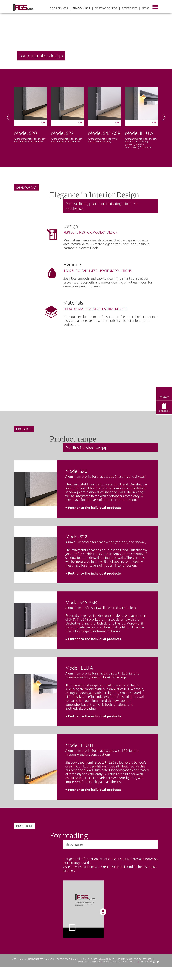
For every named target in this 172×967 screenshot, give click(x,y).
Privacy (96, 961)
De (131, 961)
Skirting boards (106, 8)
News (145, 8)
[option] (86, 34)
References (129, 8)
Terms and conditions (115, 961)
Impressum (83, 961)
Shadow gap (81, 8)
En (141, 961)
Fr (146, 961)
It (136, 961)
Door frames (59, 8)
